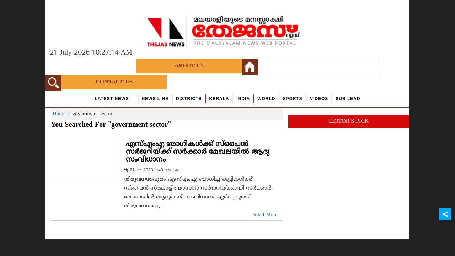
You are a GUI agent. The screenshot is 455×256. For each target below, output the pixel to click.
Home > (63, 114)
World (266, 98)
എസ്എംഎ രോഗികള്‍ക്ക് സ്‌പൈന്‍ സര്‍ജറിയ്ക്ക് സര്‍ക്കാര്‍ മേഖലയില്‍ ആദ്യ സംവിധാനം (197, 152)
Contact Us (114, 82)
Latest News (112, 98)
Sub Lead (348, 98)
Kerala (219, 98)
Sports (293, 98)
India (243, 98)
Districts (189, 98)
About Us (189, 66)
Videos (319, 98)
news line (155, 98)
